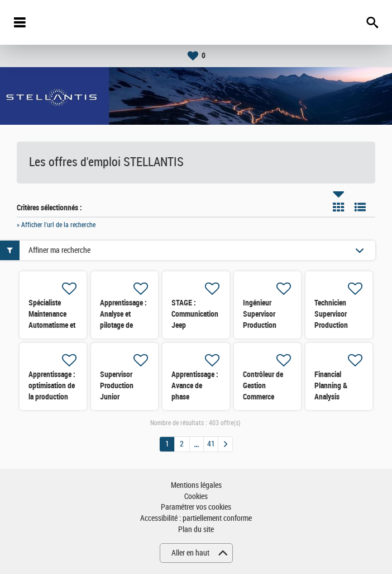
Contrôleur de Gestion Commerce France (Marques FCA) (265, 397)
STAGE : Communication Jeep (194, 314)
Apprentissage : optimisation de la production (51, 385)
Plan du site (196, 529)
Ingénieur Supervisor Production (259, 314)
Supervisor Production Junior (116, 385)
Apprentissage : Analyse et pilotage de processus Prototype (123, 325)
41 (211, 444)
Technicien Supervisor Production (331, 314)
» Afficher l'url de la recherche (56, 225)
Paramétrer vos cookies (196, 507)
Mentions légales (196, 485)
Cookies (196, 496)
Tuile (338, 207)
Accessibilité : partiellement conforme (196, 518)
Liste (360, 207)
